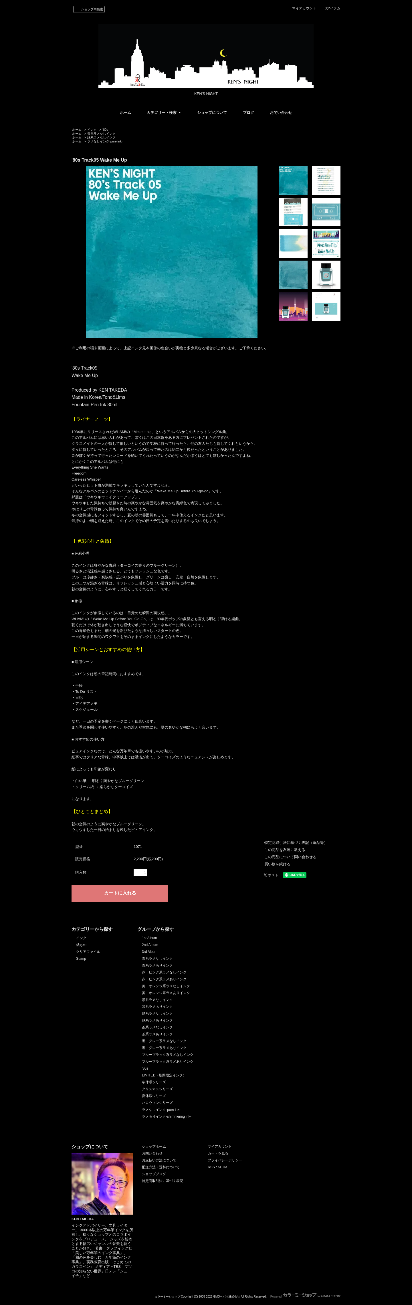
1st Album (149, 938)
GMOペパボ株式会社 (226, 1296)
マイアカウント (304, 8)
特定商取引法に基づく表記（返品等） (296, 842)
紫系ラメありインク (157, 1007)
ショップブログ (154, 1174)
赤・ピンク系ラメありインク (164, 979)
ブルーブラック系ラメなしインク (167, 1055)
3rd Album (149, 952)
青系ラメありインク (157, 965)
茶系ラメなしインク (157, 1027)
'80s (105, 129)
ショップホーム (154, 1147)
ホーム (125, 112)
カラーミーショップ (167, 1296)
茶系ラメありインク (157, 1034)
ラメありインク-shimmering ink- (166, 1116)
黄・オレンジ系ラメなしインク (166, 986)
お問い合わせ (281, 112)
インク (92, 129)
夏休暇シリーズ (154, 1096)
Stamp (81, 959)
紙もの (81, 945)
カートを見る (218, 1153)
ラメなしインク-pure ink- (104, 141)
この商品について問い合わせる (290, 857)
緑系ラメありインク (157, 1020)
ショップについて (212, 112)
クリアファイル (88, 952)
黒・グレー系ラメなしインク (164, 1041)
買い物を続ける (277, 864)
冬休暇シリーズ (154, 1082)
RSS (211, 1167)
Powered (305, 1296)
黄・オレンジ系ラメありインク (166, 993)
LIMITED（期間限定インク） (164, 1075)
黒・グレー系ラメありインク (164, 1048)
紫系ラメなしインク (157, 1000)
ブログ (248, 112)
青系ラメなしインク (101, 133)
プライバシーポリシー (225, 1160)
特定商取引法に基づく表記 (162, 1181)
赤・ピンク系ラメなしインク (164, 972)
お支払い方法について (159, 1160)
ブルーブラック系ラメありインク (167, 1062)
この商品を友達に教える (284, 850)
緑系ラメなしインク (101, 137)
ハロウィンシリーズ (157, 1103)
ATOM (222, 1167)
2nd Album (150, 945)
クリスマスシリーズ (157, 1089)
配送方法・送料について (161, 1167)
